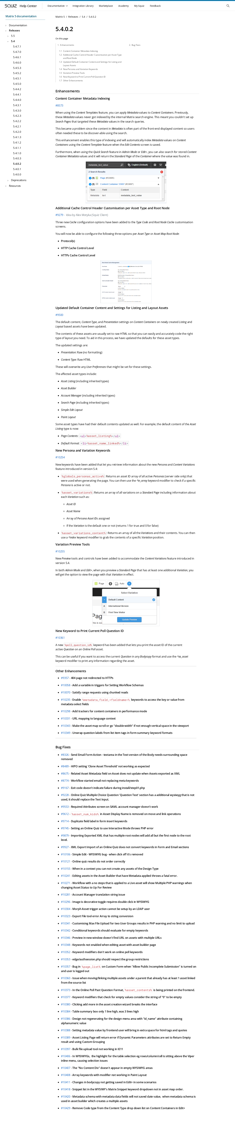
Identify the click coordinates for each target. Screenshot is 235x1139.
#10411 (65, 1082)
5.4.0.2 (17, 163)
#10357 (65, 966)
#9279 (59, 215)
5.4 (13, 41)
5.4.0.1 (17, 169)
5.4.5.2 (17, 73)
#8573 (59, 105)
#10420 (65, 1096)
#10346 (65, 938)
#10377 (65, 997)
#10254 (60, 457)
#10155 (65, 869)
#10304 (65, 909)
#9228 (65, 795)
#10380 (65, 1004)
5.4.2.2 (17, 121)
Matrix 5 (60, 16)
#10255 (60, 551)
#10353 (65, 959)
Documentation (18, 25)
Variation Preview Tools (74, 72)
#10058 (65, 685)
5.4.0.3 (17, 158)
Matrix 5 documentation (21, 16)
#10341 (65, 923)
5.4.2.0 (17, 131)
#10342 (65, 930)
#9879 (65, 835)
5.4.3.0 (17, 110)
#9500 (59, 315)
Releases (14, 30)
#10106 (65, 854)
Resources (15, 185)
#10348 (65, 945)
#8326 (65, 755)
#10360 (65, 978)
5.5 (13, 35)
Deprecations (18, 180)
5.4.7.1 (17, 46)
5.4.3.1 (17, 105)
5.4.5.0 (17, 83)
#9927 (65, 847)
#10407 (65, 1068)
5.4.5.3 (17, 68)
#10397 (65, 1049)
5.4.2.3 (17, 115)
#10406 (65, 1056)
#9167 (65, 788)
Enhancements (67, 45)
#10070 (65, 692)
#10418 (65, 1089)
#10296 (65, 902)
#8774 (65, 781)
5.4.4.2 (17, 89)
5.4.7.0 (17, 52)
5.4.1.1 (17, 147)
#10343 (65, 726)
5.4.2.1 (17, 126)
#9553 (65, 807)
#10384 (65, 1011)
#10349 (65, 733)
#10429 (65, 1108)
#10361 (60, 638)
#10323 (65, 916)
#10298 (65, 711)
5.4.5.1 (17, 78)
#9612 (65, 814)
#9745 (65, 828)
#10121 (65, 861)
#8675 (65, 773)
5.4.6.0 (17, 62)
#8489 (65, 766)
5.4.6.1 (17, 57)
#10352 (65, 952)
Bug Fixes (136, 45)
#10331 (65, 718)
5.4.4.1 (17, 94)
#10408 (65, 1075)
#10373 (65, 990)
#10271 (65, 883)
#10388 (65, 1030)
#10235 (65, 700)
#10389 (65, 1037)
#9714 (65, 821)
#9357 (65, 678)
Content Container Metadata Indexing (80, 51)
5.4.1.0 (17, 153)
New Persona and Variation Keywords (80, 69)
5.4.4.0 (17, 100)
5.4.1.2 (17, 142)
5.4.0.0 (17, 174)
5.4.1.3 (17, 137)
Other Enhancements (73, 80)
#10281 (65, 894)
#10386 (65, 1019)
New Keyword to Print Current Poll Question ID (84, 76)
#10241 (65, 876)
